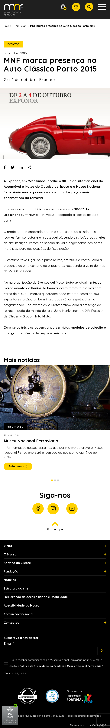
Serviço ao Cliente (17, 563)
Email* (9, 644)
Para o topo (55, 526)
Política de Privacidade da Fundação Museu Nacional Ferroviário (61, 665)
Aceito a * (56, 665)
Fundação (11, 571)
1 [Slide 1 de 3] (52, 480)
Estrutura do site (16, 588)
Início (8, 26)
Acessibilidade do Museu (21, 605)
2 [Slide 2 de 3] (55, 480)
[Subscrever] (102, 651)
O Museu (10, 554)
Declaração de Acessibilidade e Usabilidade (36, 597)
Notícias (21, 26)
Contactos (11, 623)
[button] (63, 7)
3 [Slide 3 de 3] (58, 480)
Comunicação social (18, 614)
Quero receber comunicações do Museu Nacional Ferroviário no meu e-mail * (55, 659)
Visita (8, 546)
